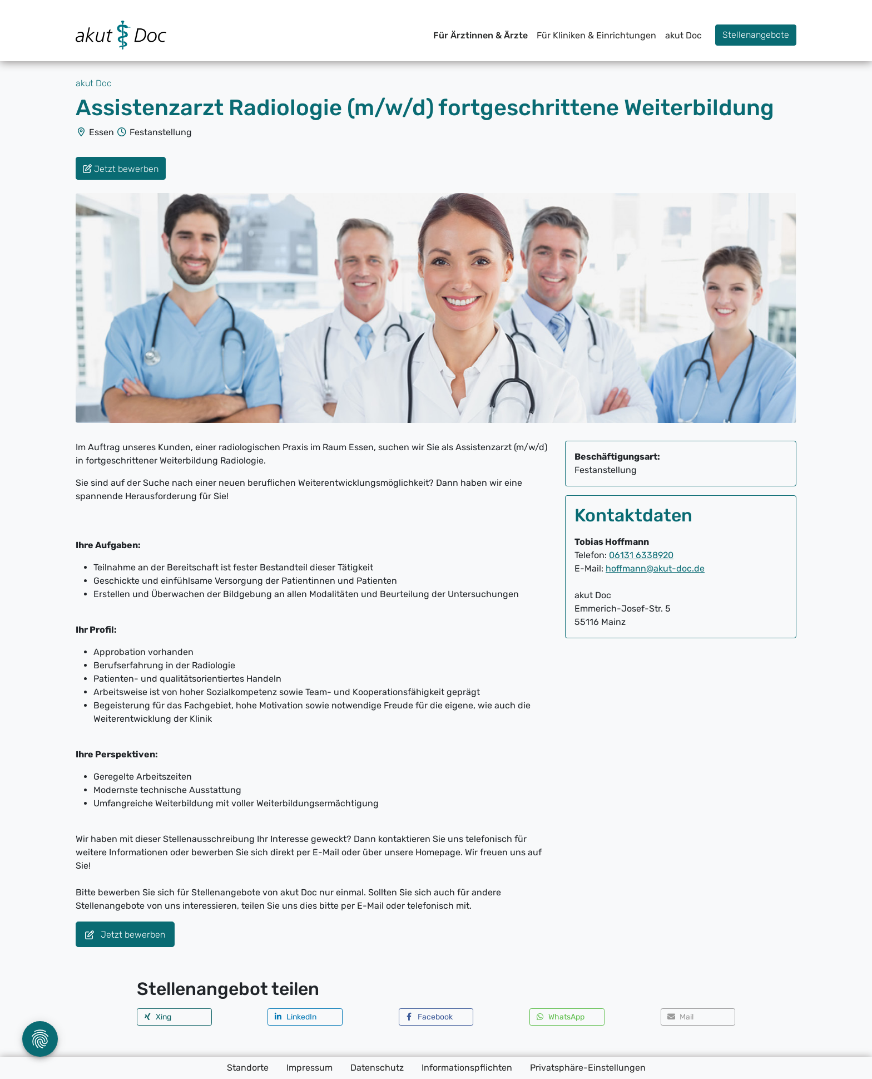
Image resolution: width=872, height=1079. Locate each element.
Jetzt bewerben (125, 935)
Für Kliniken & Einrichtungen (596, 35)
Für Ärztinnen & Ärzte (480, 35)
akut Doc (683, 35)
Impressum (309, 1067)
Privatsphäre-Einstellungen (588, 1067)
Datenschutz (377, 1067)
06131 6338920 (641, 555)
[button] (174, 1017)
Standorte (248, 1067)
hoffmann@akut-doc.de (655, 568)
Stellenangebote (755, 34)
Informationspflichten (467, 1067)
